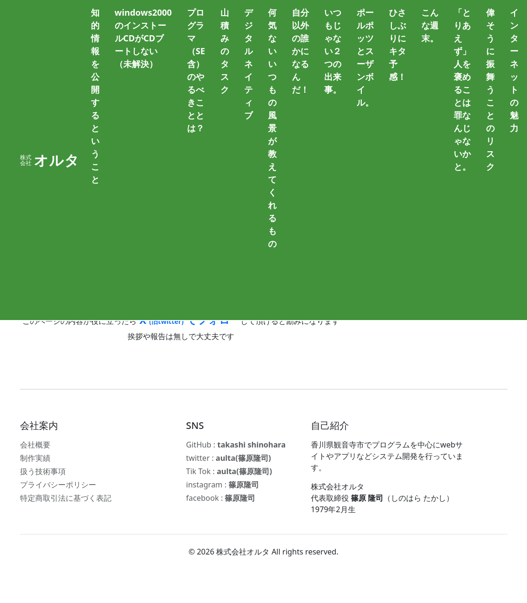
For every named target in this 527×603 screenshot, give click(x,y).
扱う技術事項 (43, 471)
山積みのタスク (224, 51)
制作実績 (35, 458)
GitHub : (236, 444)
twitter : (228, 458)
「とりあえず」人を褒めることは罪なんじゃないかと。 (462, 89)
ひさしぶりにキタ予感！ (397, 44)
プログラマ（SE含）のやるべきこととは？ (196, 70)
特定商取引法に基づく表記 (65, 498)
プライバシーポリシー (58, 484)
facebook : (221, 498)
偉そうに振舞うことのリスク (490, 89)
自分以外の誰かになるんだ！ (300, 51)
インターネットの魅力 (514, 70)
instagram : (222, 484)
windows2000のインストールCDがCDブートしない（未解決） (143, 38)
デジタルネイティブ (248, 64)
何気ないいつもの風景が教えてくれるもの (272, 128)
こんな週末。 (429, 25)
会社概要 (35, 444)
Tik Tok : (229, 471)
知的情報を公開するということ (95, 96)
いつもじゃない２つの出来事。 (332, 51)
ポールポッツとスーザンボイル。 (365, 57)
